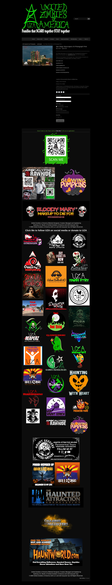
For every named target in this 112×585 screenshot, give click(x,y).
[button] (60, 120)
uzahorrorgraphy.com (60, 65)
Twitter (59, 92)
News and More (64, 39)
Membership (74, 39)
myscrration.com (59, 60)
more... (80, 39)
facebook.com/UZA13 (60, 70)
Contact (52, 39)
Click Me (58, 131)
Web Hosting (82, 578)
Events (46, 39)
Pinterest (61, 92)
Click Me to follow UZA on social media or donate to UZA (56, 230)
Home (33, 39)
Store (57, 39)
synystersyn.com (71, 54)
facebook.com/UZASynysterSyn (62, 72)
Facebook (57, 92)
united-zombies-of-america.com (62, 67)
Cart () (86, 39)
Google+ (63, 92)
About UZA (39, 39)
